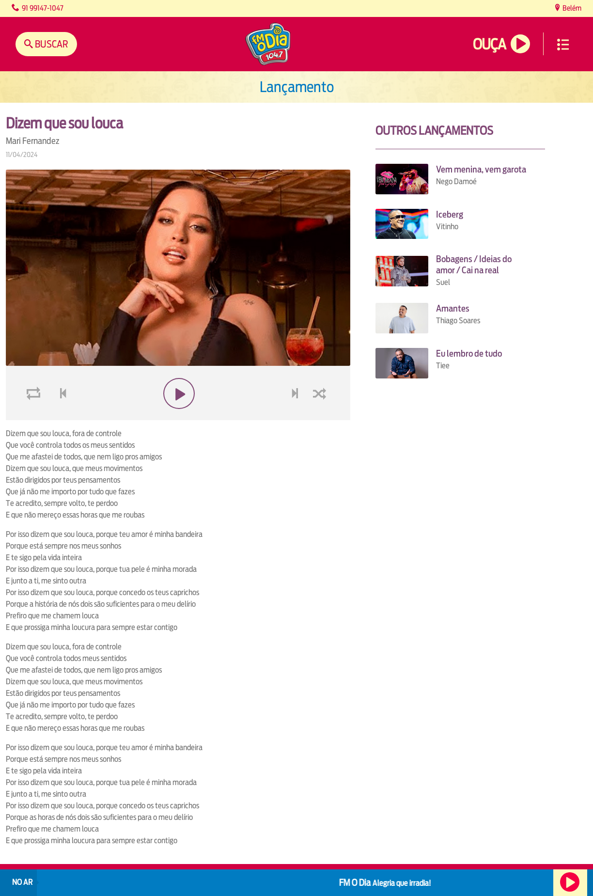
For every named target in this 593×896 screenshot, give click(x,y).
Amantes (452, 308)
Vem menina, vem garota (481, 169)
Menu (562, 44)
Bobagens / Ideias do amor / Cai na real (474, 264)
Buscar (50, 43)
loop (35, 394)
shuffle (321, 394)
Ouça (489, 44)
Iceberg (449, 214)
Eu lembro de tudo (469, 353)
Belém (571, 8)
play (178, 394)
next (296, 394)
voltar (60, 394)
